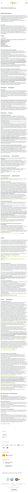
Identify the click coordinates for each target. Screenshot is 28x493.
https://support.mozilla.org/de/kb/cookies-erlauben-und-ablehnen (14, 258)
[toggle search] (26, 0)
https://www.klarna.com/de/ (4, 230)
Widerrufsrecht (12, 483)
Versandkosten (4, 435)
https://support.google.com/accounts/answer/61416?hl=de (11, 255)
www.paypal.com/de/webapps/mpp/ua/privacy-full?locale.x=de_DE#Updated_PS (13, 199)
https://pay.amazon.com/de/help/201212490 (7, 221)
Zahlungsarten (4, 434)
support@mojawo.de (8, 466)
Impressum (14, 485)
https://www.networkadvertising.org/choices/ (7, 386)
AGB (24, 483)
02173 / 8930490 (7, 463)
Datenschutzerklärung (19, 483)
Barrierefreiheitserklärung (5, 483)
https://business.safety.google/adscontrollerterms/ (8, 375)
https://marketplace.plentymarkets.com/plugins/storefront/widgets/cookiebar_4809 (14, 296)
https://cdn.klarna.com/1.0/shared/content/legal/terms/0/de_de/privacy (11, 233)
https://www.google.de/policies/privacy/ (6, 390)
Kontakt (3, 437)
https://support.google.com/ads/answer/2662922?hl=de (9, 383)
